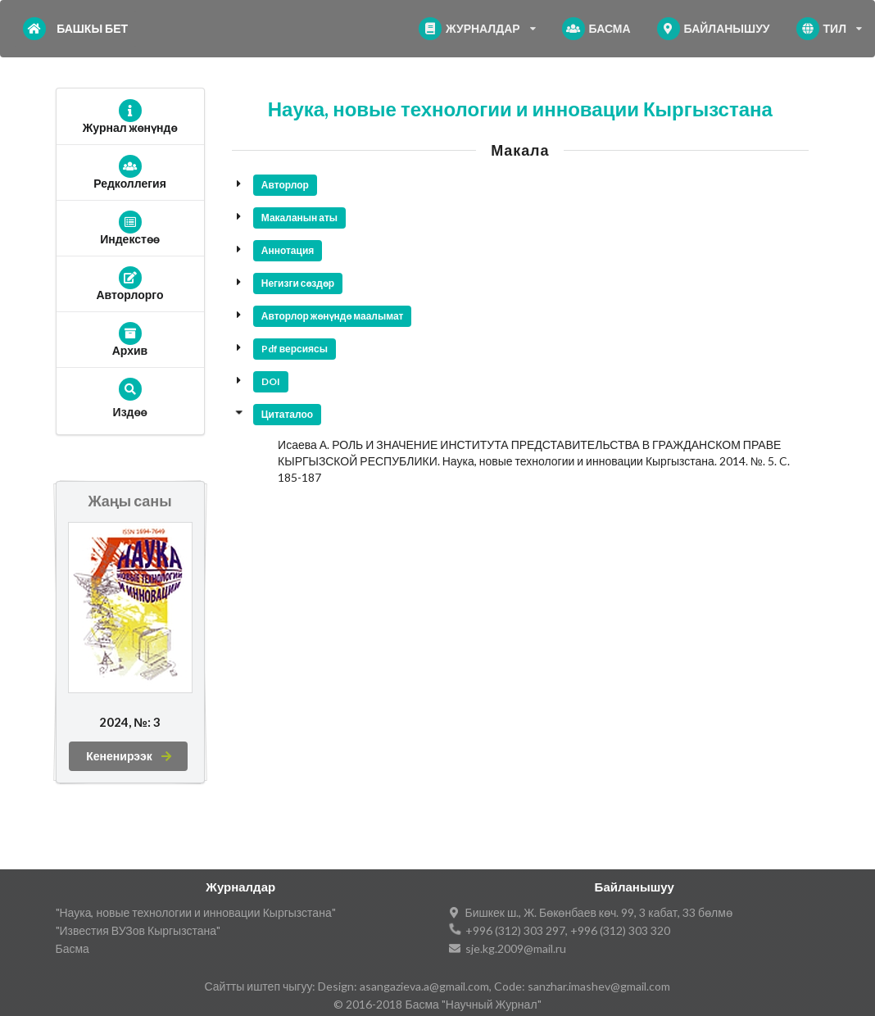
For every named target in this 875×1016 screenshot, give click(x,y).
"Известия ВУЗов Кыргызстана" (138, 930)
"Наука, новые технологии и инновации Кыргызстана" (196, 912)
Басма (72, 948)
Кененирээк (129, 756)
